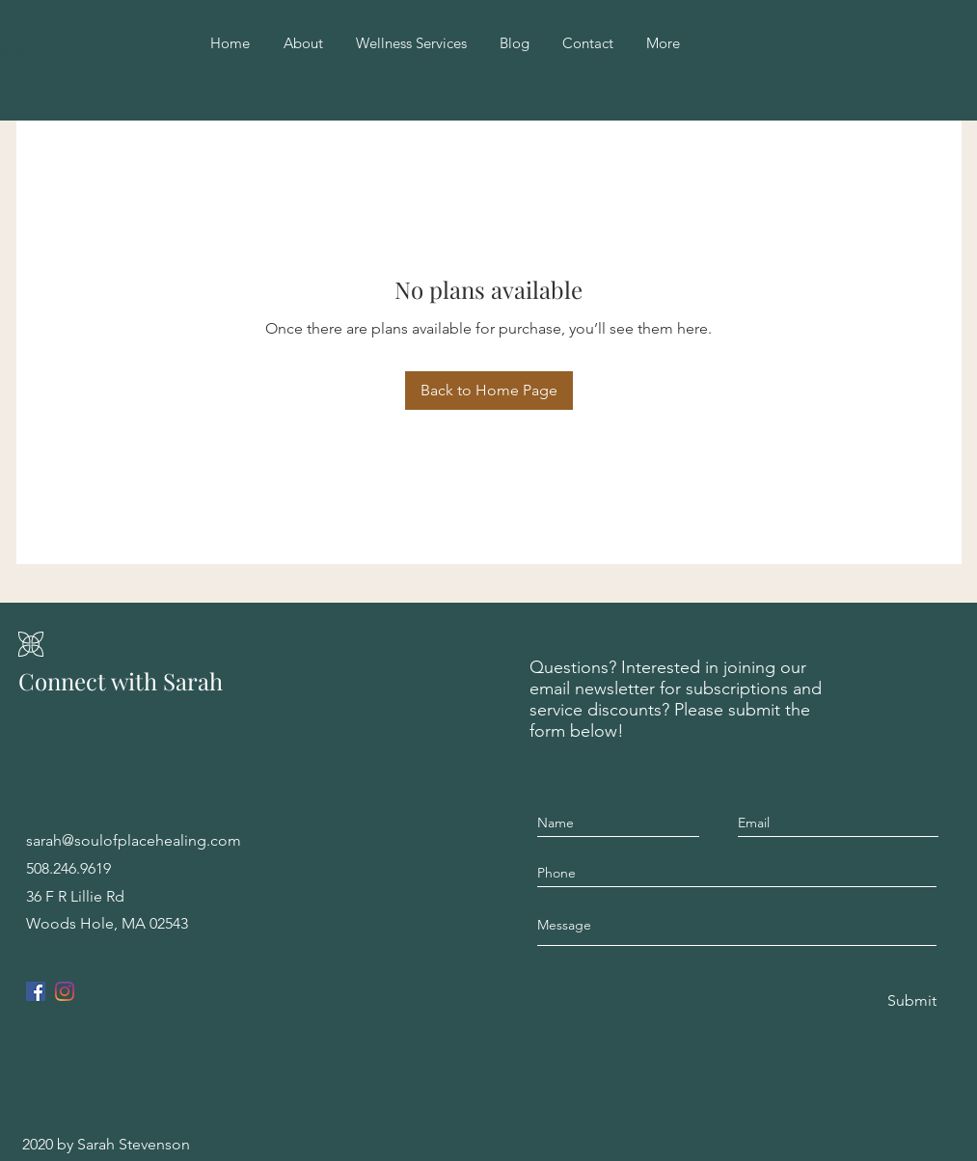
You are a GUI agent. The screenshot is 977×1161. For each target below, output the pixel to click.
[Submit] (910, 1001)
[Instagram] (64, 991)
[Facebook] (35, 991)
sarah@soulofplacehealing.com (133, 840)
